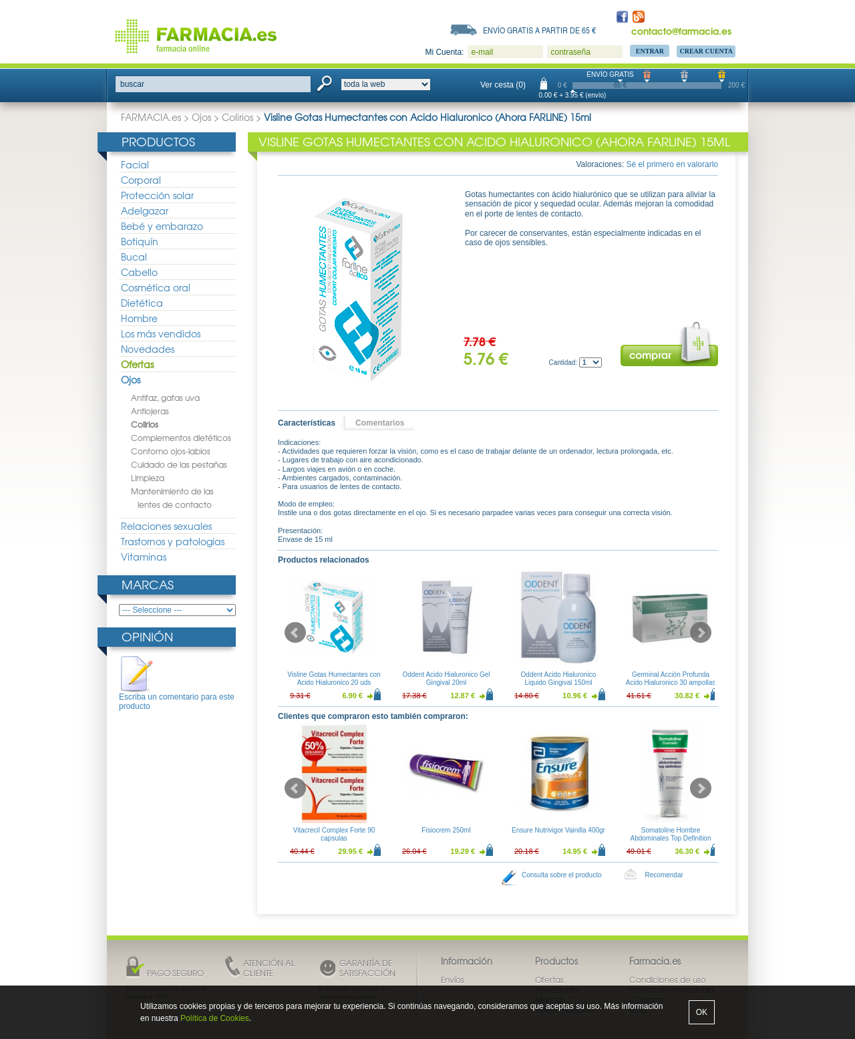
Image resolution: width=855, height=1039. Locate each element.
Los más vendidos (160, 333)
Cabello (139, 272)
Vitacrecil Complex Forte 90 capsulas (334, 834)
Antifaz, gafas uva (165, 398)
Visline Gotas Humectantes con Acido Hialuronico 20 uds (333, 678)
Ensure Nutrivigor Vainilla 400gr (558, 830)
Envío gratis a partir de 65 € (539, 30)
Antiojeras (150, 411)
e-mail (482, 52)
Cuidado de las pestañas (179, 464)
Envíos (452, 980)
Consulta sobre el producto (562, 875)
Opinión (147, 636)
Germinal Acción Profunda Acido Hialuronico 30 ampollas (671, 678)
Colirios (237, 117)
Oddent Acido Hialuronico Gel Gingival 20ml (446, 678)
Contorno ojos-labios (170, 451)
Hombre (139, 318)
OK (701, 1012)
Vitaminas (143, 556)
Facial (135, 164)
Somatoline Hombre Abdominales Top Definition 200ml (670, 838)
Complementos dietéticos (181, 438)
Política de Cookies (214, 1018)
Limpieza (147, 478)
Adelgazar (144, 210)
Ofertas (137, 364)
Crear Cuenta (706, 51)
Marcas (148, 584)
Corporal (141, 179)
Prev (295, 632)
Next (700, 632)
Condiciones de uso (667, 980)
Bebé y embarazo (162, 226)
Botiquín (139, 241)
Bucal (134, 256)
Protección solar (157, 195)
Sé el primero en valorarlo (672, 164)
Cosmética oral (155, 287)
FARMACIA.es (151, 117)
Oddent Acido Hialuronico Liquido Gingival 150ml (558, 678)
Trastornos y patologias (172, 541)
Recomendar (664, 875)
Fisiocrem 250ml (445, 830)
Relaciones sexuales (166, 526)
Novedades (147, 348)
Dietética (142, 302)
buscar (132, 84)
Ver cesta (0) (503, 85)
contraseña (570, 52)
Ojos (201, 117)
